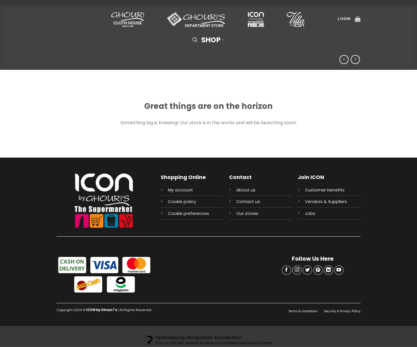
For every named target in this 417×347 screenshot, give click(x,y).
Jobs (310, 213)
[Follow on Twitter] (307, 270)
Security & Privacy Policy (342, 311)
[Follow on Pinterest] (318, 270)
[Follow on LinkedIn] (328, 270)
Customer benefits (325, 190)
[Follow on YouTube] (339, 270)
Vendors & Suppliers (326, 201)
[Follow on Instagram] (297, 270)
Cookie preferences (188, 213)
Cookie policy (182, 201)
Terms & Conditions (303, 311)
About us (245, 190)
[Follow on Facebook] (286, 270)
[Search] (195, 39)
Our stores (247, 213)
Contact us (248, 201)
